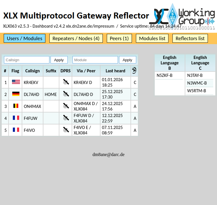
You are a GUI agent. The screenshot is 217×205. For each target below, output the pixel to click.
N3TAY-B (195, 75)
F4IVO (29, 130)
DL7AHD (31, 94)
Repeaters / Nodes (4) (76, 38)
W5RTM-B (196, 90)
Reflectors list (190, 38)
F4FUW (30, 118)
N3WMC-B (197, 83)
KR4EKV (31, 82)
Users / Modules (24, 38)
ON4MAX (32, 106)
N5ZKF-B (164, 75)
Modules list (152, 38)
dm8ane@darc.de (108, 154)
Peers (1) (119, 38)
